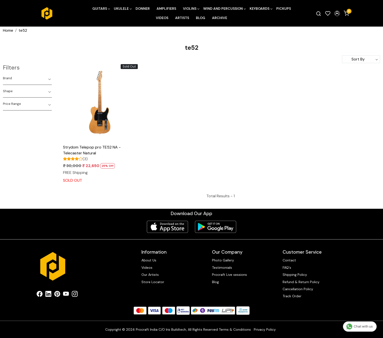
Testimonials (222, 267)
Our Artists (150, 274)
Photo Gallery (223, 260)
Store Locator (152, 282)
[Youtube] (66, 295)
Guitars (101, 8)
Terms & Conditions (235, 329)
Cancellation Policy (298, 289)
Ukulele (122, 8)
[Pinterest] (57, 295)
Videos (162, 18)
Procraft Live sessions (229, 274)
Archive (219, 18)
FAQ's (287, 267)
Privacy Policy (265, 329)
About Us (148, 260)
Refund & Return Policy (301, 282)
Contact (289, 260)
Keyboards (261, 8)
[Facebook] (39, 295)
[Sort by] (361, 59)
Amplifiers (166, 8)
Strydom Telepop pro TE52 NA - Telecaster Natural (92, 150)
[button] (337, 13)
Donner (143, 8)
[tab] (27, 78)
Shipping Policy (295, 274)
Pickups (283, 8)
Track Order (292, 296)
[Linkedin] (48, 295)
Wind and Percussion (224, 8)
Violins (191, 8)
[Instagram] (75, 295)
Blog (200, 18)
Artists (182, 18)
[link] (318, 13)
